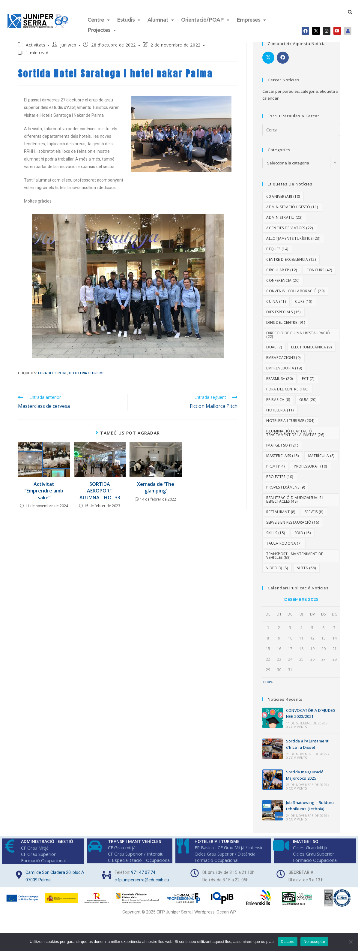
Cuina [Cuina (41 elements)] (276, 298)
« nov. (267, 678)
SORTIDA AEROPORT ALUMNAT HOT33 (99, 488)
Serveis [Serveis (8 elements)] (314, 508)
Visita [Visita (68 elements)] (306, 564)
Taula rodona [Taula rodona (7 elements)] (283, 540)
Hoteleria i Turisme (86, 370)
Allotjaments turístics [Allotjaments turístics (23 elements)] (293, 235)
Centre (99, 19)
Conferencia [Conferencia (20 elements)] (282, 277)
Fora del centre (52, 370)
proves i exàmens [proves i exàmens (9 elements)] (285, 484)
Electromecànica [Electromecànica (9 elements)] (311, 344)
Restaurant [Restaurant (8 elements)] (280, 508)
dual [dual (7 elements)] (274, 344)
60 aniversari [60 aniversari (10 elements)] (283, 193)
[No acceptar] (351, 942)
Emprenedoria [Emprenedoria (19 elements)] (284, 365)
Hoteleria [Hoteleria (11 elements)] (280, 407)
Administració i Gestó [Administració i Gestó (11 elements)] (292, 203)
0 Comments (296, 724)
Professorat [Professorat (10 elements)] (310, 463)
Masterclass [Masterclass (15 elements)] (282, 452)
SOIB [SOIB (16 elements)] (302, 529)
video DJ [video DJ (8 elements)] (277, 564)
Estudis (128, 19)
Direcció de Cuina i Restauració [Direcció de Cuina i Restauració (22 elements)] (298, 331)
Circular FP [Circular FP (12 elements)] (281, 266)
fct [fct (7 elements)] (308, 375)
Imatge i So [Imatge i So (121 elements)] (282, 442)
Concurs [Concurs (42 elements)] (319, 266)
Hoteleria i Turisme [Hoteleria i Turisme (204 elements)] (290, 417)
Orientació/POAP (205, 19)
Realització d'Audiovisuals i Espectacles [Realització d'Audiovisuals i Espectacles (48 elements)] (294, 496)
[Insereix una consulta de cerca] (301, 127)
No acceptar (314, 941)
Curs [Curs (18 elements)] (303, 298)
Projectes (102, 28)
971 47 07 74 (143, 869)
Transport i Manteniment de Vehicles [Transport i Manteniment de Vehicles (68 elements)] (294, 552)
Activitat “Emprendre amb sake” (44, 488)
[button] (98, 19)
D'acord (287, 941)
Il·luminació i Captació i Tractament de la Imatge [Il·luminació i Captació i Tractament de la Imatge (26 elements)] (295, 430)
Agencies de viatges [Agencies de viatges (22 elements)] (289, 224)
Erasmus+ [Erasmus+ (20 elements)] (279, 375)
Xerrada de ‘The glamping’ (155, 484)
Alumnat (161, 19)
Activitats (35, 42)
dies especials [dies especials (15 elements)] (283, 308)
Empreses (251, 19)
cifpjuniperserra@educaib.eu (142, 876)
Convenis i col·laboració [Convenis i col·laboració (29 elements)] (295, 287)
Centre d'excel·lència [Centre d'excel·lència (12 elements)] (291, 256)
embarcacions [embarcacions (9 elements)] (283, 354)
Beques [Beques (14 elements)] (277, 245)
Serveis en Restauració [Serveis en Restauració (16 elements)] (292, 519)
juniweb (68, 42)
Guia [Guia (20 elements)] (307, 396)
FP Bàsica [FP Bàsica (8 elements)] (278, 396)
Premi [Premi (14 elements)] (275, 463)
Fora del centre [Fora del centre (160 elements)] (287, 386)
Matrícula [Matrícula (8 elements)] (321, 452)
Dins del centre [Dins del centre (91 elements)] (285, 319)
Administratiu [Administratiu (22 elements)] (284, 214)
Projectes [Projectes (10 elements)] (279, 473)
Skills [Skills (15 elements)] (275, 529)
